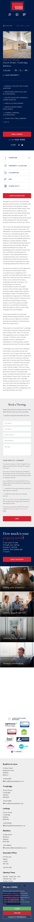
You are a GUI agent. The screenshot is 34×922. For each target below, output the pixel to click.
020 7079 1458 (7, 867)
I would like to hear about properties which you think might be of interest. (17, 489)
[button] (10, 14)
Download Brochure (17, 196)
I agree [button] (17, 909)
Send (17, 519)
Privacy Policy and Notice (12, 499)
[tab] (7, 26)
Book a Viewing (17, 134)
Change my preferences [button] (17, 917)
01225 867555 (7, 779)
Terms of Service (22, 509)
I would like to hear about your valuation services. (15, 495)
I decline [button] (17, 913)
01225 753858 (20, 139)
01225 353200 (7, 823)
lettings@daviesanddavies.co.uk (15, 825)
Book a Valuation (17, 559)
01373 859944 (7, 845)
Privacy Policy (11, 509)
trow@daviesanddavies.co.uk (14, 803)
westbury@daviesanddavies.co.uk (15, 848)
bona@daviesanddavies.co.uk (14, 781)
